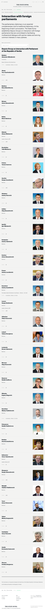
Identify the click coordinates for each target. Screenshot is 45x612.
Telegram (17, 600)
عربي (41, 1)
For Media (3, 598)
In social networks (5, 1)
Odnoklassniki (18, 598)
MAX (17, 595)
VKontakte (18, 597)
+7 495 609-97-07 (38, 595)
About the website (5, 595)
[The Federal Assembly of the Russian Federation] (22, 5)
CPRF (6, 80)
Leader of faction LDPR (6, 139)
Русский (33, 1)
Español (36, 1)
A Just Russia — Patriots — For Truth (11, 64)
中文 (39, 1)
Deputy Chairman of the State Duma (8, 62)
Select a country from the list (6, 42)
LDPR (6, 141)
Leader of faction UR (5, 461)
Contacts (3, 597)
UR (6, 95)
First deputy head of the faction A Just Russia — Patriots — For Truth (14, 292)
